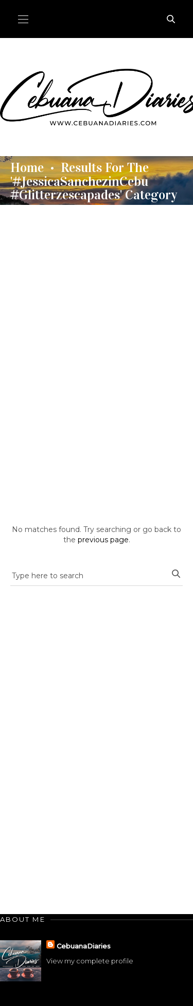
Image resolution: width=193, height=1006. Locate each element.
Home (27, 168)
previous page (103, 539)
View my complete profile (89, 961)
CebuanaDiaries (84, 946)
